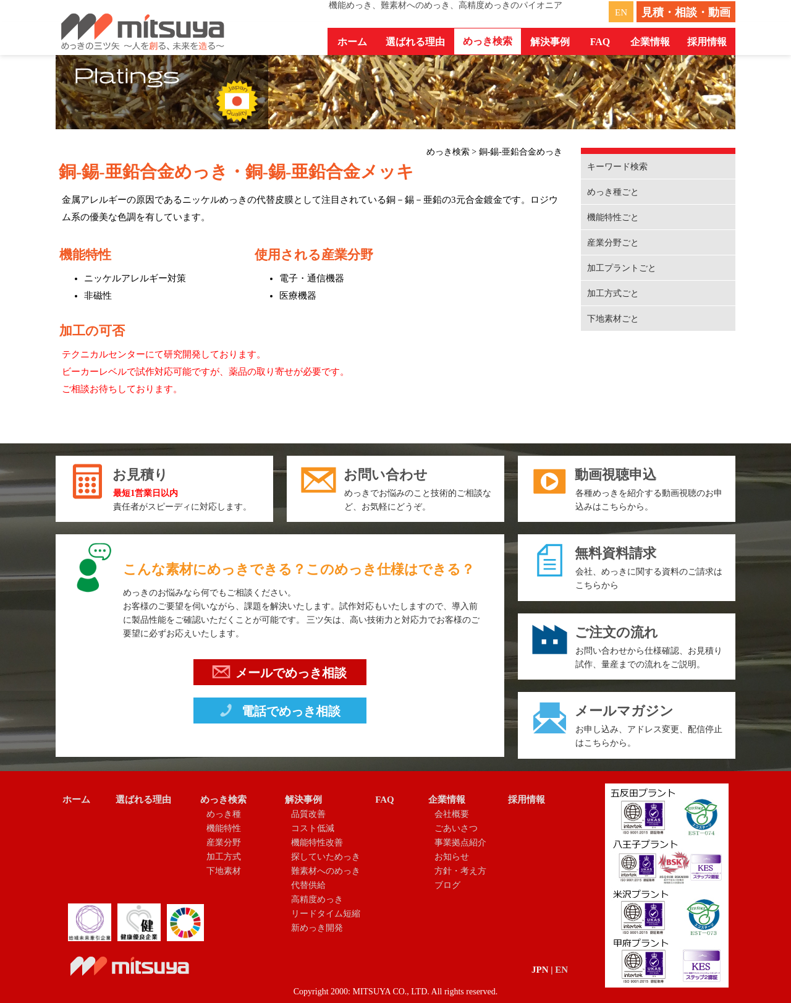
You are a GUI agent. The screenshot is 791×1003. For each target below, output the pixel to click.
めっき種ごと (613, 192)
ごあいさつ (456, 828)
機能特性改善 (317, 842)
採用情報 (707, 41)
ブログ (447, 885)
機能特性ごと (613, 217)
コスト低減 (312, 828)
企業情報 (446, 800)
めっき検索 (223, 800)
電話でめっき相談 (279, 713)
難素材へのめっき (325, 871)
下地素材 (223, 871)
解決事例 (303, 800)
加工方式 (223, 856)
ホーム (352, 41)
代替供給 (308, 885)
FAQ (600, 41)
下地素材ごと (613, 318)
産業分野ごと (613, 242)
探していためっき (325, 856)
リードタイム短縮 (325, 913)
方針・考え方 (460, 871)
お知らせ (451, 856)
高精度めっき (317, 899)
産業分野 (223, 842)
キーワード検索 (617, 166)
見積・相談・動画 (685, 12)
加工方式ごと (613, 293)
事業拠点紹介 (460, 842)
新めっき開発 (317, 928)
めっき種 (223, 814)
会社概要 (451, 814)
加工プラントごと (621, 268)
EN (621, 12)
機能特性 (223, 828)
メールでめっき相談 (279, 674)
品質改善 (308, 814)
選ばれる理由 (415, 41)
